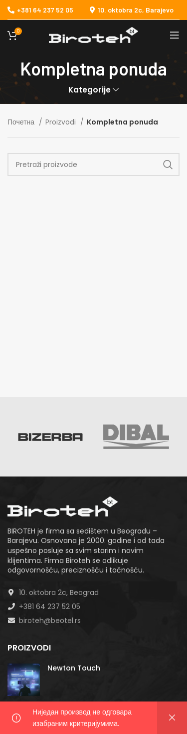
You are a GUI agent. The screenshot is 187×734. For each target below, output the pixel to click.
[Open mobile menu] (175, 35)
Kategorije (89, 90)
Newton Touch (73, 668)
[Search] (93, 164)
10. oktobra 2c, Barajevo (136, 10)
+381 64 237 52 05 (40, 10)
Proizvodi (61, 122)
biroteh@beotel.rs (50, 621)
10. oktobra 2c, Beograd (59, 593)
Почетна (21, 122)
